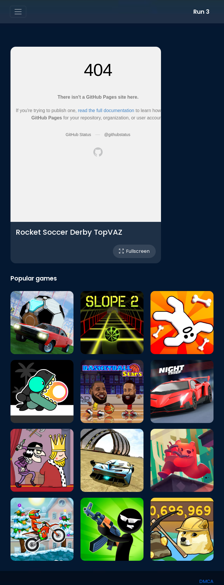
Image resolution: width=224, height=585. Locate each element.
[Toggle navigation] (18, 12)
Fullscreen (134, 251)
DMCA (206, 581)
